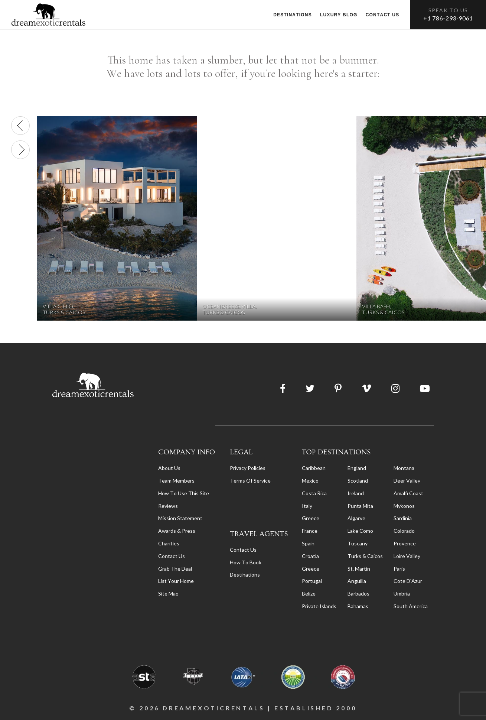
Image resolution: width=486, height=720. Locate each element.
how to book (245, 562)
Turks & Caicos (365, 556)
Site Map (168, 593)
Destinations (292, 14)
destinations (245, 574)
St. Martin (359, 568)
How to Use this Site (183, 493)
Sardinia (403, 518)
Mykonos (404, 506)
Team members (176, 480)
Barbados (358, 593)
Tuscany (358, 543)
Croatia (310, 556)
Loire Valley (407, 556)
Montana (404, 468)
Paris (399, 568)
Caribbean (314, 468)
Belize (309, 593)
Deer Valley (407, 480)
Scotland (358, 480)
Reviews (168, 506)
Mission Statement (180, 518)
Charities (168, 543)
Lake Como (360, 531)
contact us (243, 550)
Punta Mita (360, 506)
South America (411, 606)
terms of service (250, 480)
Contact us (382, 14)
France (309, 531)
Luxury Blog (339, 14)
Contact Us (171, 556)
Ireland (356, 493)
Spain (308, 543)
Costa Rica (314, 493)
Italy (307, 506)
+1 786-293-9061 (448, 18)
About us (169, 468)
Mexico (310, 480)
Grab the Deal (175, 568)
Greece (310, 518)
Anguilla (357, 581)
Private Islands (319, 606)
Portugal (312, 581)
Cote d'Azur (408, 581)
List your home (176, 581)
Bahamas (358, 606)
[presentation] (20, 125)
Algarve (356, 518)
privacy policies (247, 468)
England (357, 468)
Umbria (402, 593)
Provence (405, 543)
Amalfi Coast (408, 493)
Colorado (404, 531)
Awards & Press (176, 531)
